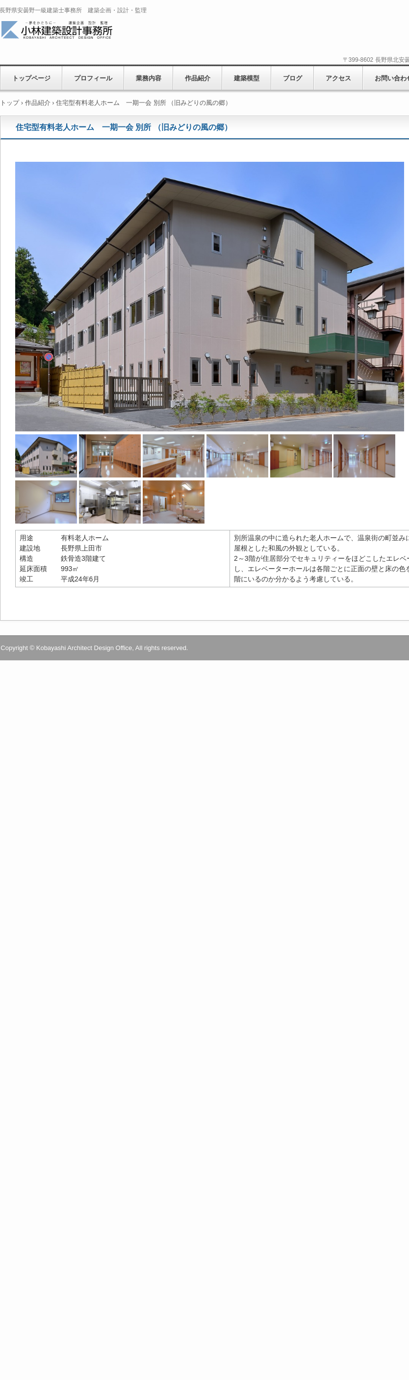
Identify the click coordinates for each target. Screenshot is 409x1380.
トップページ (31, 78)
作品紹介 (197, 78)
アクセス (338, 78)
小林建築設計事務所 (70, 31)
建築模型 (246, 78)
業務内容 (148, 78)
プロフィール (93, 78)
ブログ (292, 78)
